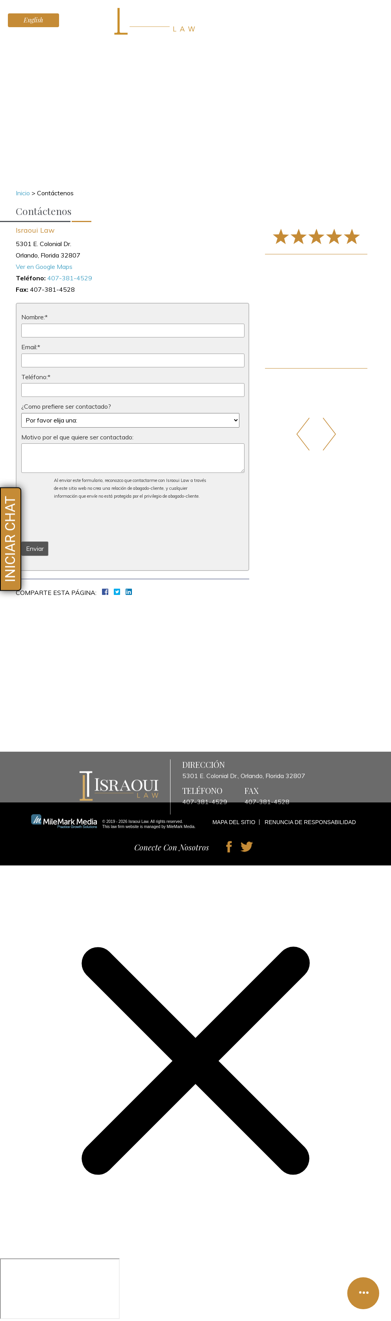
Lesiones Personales (130, 47)
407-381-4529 (356, 24)
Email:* (30, 347)
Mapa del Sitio (233, 822)
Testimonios (188, 47)
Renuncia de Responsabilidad (310, 822)
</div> (60, 1288)
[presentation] (81, 519)
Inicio (46, 47)
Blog (297, 47)
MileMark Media (181, 826)
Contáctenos (332, 47)
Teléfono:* (35, 377)
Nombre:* (34, 317)
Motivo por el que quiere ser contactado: (77, 437)
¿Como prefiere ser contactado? (66, 406)
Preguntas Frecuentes (249, 47)
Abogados (76, 47)
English (33, 20)
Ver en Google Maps (44, 266)
